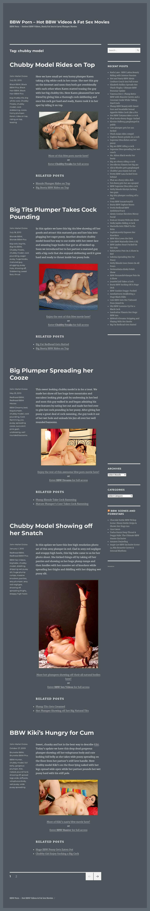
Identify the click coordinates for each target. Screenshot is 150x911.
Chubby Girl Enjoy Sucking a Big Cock (57, 853)
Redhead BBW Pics (19, 556)
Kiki (96, 744)
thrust (17, 274)
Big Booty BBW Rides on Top (52, 187)
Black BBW (15, 84)
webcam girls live (111, 566)
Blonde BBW (16, 236)
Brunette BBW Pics (19, 755)
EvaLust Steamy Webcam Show (124, 220)
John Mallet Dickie (19, 76)
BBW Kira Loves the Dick (121, 238)
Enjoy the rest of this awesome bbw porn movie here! (68, 472)
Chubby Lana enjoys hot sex (123, 171)
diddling (21, 566)
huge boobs (21, 259)
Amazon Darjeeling (119, 541)
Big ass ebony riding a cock (122, 161)
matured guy (16, 262)
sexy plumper (16, 581)
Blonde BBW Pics (18, 239)
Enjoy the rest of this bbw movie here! (68, 316)
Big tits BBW (16, 247)
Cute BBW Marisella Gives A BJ (124, 241)
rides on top (22, 116)
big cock (14, 243)
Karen (12, 116)
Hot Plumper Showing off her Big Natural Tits (62, 710)
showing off (20, 268)
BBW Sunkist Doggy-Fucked (123, 291)
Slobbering (15, 271)
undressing (15, 432)
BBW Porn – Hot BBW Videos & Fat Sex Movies (59, 21)
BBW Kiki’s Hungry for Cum (52, 732)
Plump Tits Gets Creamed (50, 706)
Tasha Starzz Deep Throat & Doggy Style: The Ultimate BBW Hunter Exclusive (124, 535)
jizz (22, 420)
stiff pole (24, 778)
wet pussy (14, 784)
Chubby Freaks (17, 250)
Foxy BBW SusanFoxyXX (121, 201)
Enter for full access (68, 163)
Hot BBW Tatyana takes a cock (124, 115)
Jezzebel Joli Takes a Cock (122, 281)
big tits (22, 243)
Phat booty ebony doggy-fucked (125, 118)
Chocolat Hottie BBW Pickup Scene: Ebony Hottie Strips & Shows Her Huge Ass (123, 523)
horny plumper (17, 113)
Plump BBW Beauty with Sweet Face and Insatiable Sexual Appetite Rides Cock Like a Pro (124, 109)
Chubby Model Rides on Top (52, 64)
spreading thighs (18, 590)
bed (25, 407)
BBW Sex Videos (17, 560)
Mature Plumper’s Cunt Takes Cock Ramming (62, 503)
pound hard (22, 772)
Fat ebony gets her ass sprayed (124, 183)
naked (13, 772)
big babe (14, 563)
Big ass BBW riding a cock (122, 146)
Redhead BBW (17, 397)
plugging (14, 265)
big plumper (16, 410)
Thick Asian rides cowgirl (122, 134)
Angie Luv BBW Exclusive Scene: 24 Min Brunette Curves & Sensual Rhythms (125, 547)
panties (22, 578)
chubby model (17, 253)
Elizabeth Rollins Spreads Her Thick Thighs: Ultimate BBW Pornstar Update (124, 87)
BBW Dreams (16, 407)
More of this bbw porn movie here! (68, 155)
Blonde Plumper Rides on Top (53, 183)
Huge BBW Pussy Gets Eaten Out (54, 849)
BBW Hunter (16, 759)
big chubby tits (17, 98)
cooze (24, 110)
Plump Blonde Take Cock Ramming (56, 499)
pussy (12, 423)
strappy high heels (18, 594)
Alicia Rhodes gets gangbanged (124, 168)
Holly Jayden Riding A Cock (122, 223)
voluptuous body (18, 781)
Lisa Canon (115, 529)
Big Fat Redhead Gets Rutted (52, 344)
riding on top (16, 119)
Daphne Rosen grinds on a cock (124, 137)
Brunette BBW (17, 752)
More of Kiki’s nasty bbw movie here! (68, 821)
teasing (13, 122)
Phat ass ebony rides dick (121, 180)
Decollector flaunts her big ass (124, 164)
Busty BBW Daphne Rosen (122, 204)
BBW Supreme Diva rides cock (124, 186)
